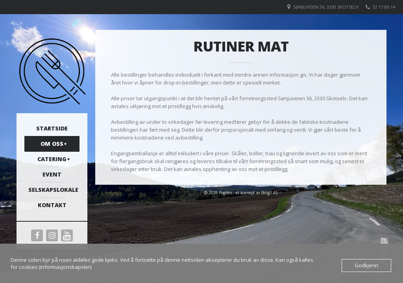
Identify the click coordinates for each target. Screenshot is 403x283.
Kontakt (52, 205)
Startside (52, 128)
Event (52, 174)
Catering (52, 159)
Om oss (52, 143)
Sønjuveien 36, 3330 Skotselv (326, 7)
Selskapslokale (53, 189)
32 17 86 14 (384, 7)
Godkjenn (366, 265)
